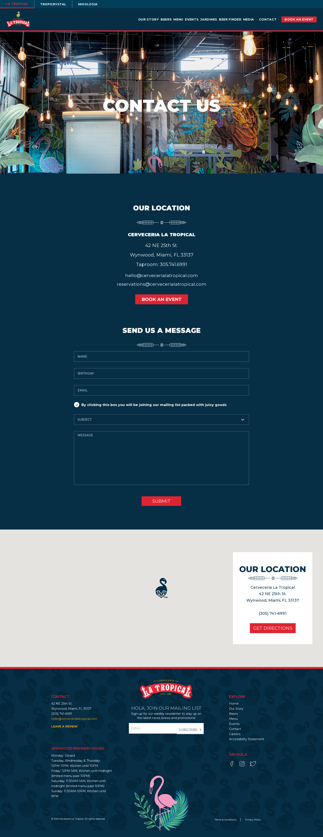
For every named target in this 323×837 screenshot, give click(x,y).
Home (234, 710)
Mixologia (93, 4)
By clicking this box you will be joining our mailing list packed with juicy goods (150, 411)
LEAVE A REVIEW (64, 733)
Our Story (148, 19)
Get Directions (271, 634)
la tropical (18, 4)
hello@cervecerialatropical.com (161, 281)
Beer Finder (230, 19)
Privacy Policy (253, 826)
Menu (178, 19)
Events (192, 19)
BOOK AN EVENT (299, 19)
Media (250, 19)
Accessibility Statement (246, 746)
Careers (234, 740)
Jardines (208, 19)
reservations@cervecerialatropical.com (161, 290)
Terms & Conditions (226, 826)
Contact (269, 19)
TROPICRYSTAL (56, 4)
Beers (166, 19)
